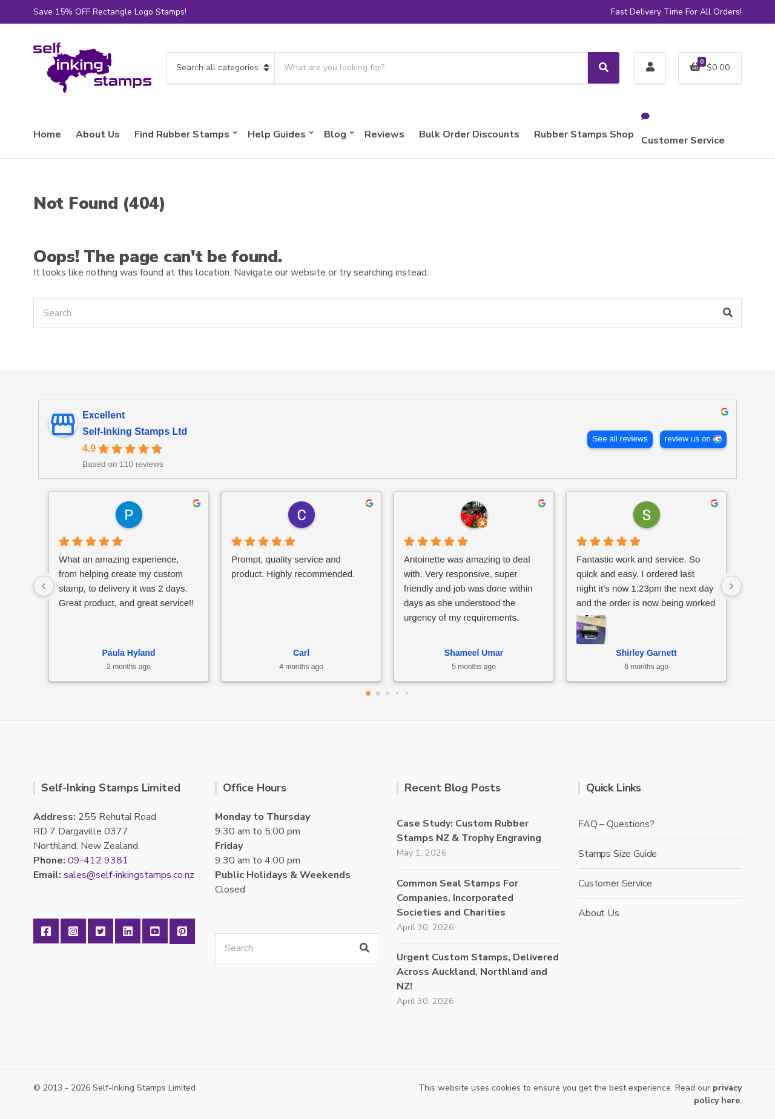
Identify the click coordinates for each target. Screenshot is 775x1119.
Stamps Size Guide (617, 853)
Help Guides (277, 134)
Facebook (46, 931)
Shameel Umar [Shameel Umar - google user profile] (473, 653)
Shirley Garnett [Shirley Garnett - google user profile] (646, 653)
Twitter (100, 931)
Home (47, 134)
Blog (335, 134)
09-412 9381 (98, 860)
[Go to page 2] (387, 693)
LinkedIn (127, 931)
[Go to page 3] (397, 693)
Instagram (73, 931)
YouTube (155, 931)
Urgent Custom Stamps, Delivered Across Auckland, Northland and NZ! (478, 972)
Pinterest (182, 931)
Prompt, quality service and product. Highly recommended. (293, 566)
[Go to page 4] (407, 693)
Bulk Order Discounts (469, 134)
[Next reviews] (731, 586)
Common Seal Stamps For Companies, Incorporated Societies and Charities (457, 898)
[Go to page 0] (368, 693)
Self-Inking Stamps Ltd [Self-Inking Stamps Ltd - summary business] (134, 431)
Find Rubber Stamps (181, 134)
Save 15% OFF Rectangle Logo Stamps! (109, 12)
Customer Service (683, 140)
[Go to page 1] (378, 693)
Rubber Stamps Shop (584, 134)
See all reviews (619, 438)
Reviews (384, 134)
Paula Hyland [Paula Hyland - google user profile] (129, 653)
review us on (688, 438)
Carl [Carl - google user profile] (301, 653)
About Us (98, 134)
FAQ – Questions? (616, 824)
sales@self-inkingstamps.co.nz (129, 875)
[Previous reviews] (43, 586)
